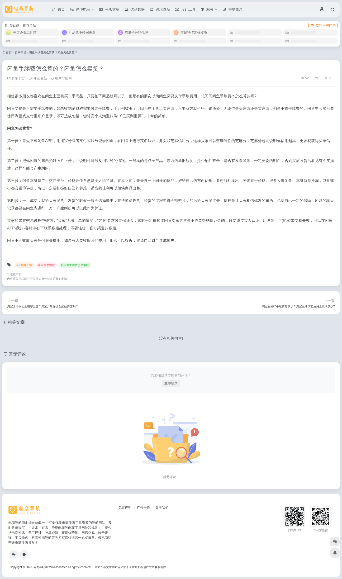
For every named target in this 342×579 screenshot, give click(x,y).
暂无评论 (17, 354)
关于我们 (162, 507)
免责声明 (125, 507)
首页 (9, 52)
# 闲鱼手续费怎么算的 (75, 265)
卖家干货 (20, 52)
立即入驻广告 (323, 25)
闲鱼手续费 (221, 96)
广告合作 (143, 507)
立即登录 (171, 383)
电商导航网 (61, 78)
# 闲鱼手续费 (46, 265)
